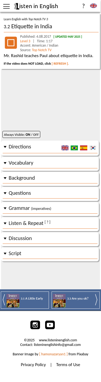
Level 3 (25, 41)
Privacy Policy (34, 364)
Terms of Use (68, 364)
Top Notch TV (42, 50)
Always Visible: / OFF (21, 135)
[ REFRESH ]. (60, 63)
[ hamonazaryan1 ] (53, 354)
